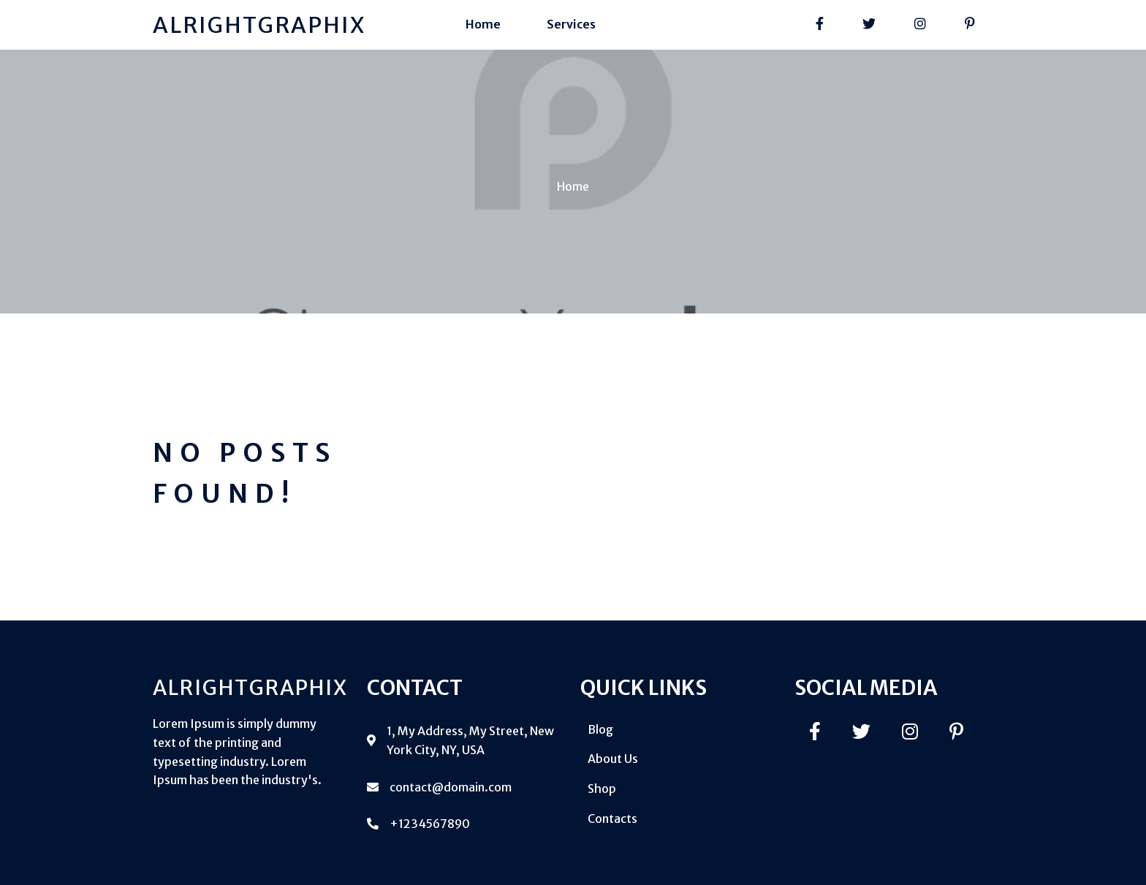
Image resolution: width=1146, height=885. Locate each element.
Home (573, 186)
